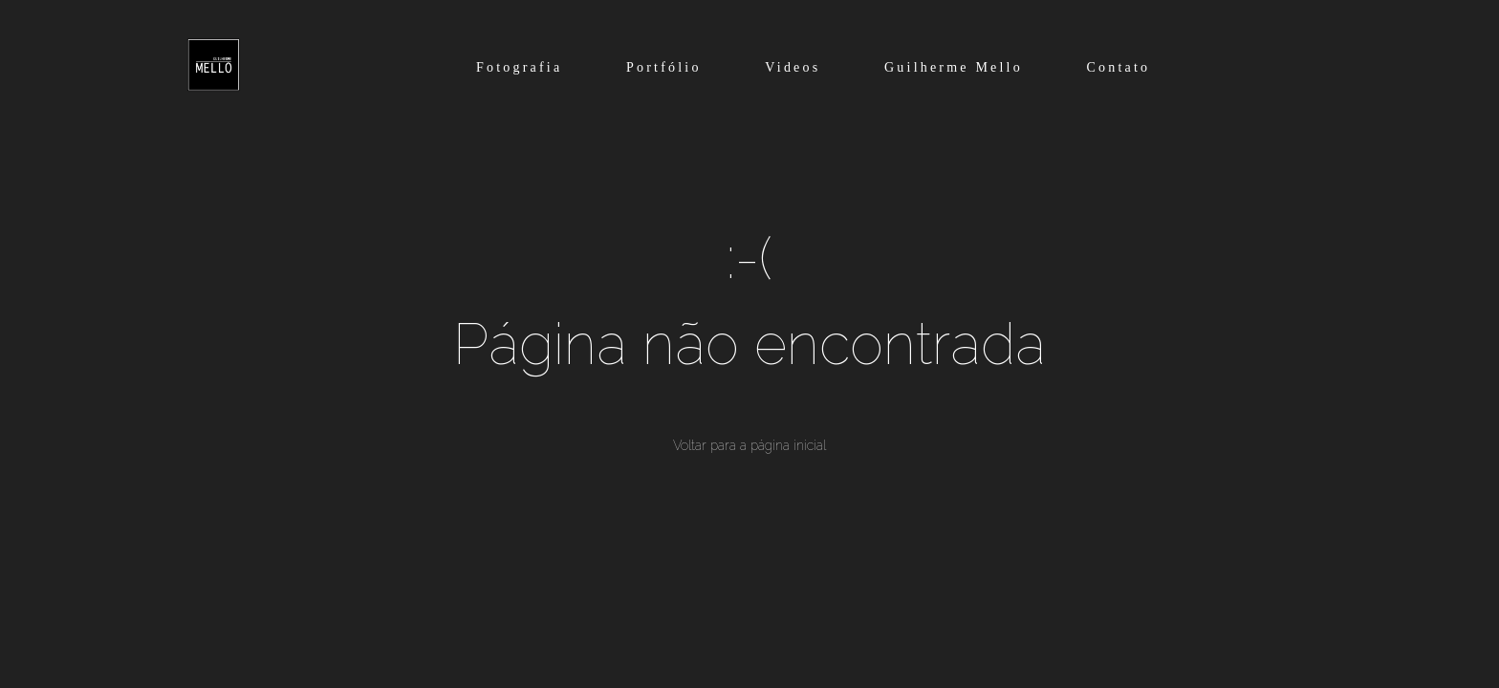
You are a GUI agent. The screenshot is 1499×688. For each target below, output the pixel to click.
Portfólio (664, 67)
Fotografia (519, 67)
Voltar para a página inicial (749, 445)
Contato (1119, 67)
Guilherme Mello (953, 67)
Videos (792, 67)
